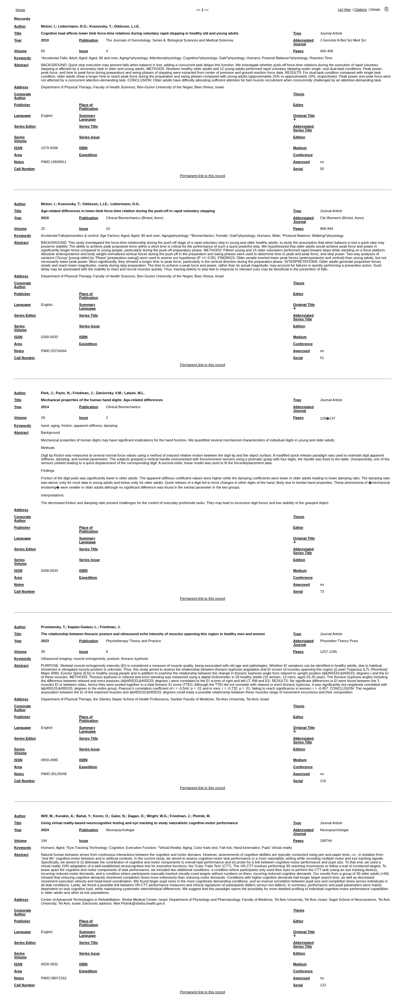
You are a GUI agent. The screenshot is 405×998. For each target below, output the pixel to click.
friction (66, 425)
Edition (299, 137)
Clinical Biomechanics (123, 407)
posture (113, 658)
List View (344, 9)
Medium (300, 148)
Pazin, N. (63, 393)
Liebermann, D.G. (72, 26)
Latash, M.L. (134, 393)
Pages (298, 51)
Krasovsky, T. (101, 26)
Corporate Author (22, 96)
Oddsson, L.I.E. (127, 26)
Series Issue (89, 137)
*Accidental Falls (54, 58)
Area (18, 155)
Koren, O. (101, 816)
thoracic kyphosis (134, 658)
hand (45, 425)
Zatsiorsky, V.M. (109, 393)
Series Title (88, 126)
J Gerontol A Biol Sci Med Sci (343, 40)
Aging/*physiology (134, 58)
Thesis (298, 94)
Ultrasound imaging (56, 658)
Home (20, 10)
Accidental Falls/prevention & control (69, 235)
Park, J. (47, 393)
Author (20, 26)
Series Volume (20, 139)
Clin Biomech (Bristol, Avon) (342, 218)
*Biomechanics (202, 235)
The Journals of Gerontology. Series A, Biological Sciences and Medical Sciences (170, 40)
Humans (253, 58)
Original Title (304, 115)
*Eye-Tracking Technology (86, 848)
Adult (73, 58)
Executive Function (141, 848)
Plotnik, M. (201, 816)
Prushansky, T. (53, 627)
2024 (45, 830)
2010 (45, 40)
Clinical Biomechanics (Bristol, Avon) (134, 218)
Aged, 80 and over (103, 58)
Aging (187, 848)
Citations (360, 9)
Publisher (22, 105)
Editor (298, 105)
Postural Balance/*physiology (285, 58)
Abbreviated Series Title (303, 128)
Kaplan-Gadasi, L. (83, 627)
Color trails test (206, 848)
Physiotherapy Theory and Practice (133, 641)
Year (18, 40)
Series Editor (25, 126)
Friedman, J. (83, 393)
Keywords (22, 58)
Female (221, 235)
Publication (88, 40)
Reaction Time (321, 58)
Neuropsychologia (120, 830)
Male (276, 235)
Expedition (88, 155)
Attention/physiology (165, 58)
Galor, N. (118, 816)
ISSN (18, 148)
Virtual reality (281, 848)
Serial (298, 169)
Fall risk (226, 848)
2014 (45, 407)
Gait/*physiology (232, 58)
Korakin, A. (65, 816)
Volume (20, 51)
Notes (19, 162)
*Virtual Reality (169, 848)
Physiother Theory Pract (339, 641)
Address (21, 87)
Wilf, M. (47, 816)
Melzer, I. (48, 26)
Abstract (21, 65)
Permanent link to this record (202, 176)
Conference (303, 155)
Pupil (266, 848)
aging (55, 425)
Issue (83, 51)
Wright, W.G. (156, 816)
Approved (301, 162)
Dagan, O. (136, 816)
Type (297, 33)
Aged (83, 58)
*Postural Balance (296, 235)
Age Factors (109, 235)
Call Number (24, 169)
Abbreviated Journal (303, 42)
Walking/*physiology (328, 235)
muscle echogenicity (89, 658)
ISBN (83, 148)
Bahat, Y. (83, 816)
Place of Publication (88, 107)
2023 (45, 641)
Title (18, 33)
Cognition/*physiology (200, 58)
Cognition (116, 848)
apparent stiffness (88, 425)
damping (110, 425)
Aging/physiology (175, 235)
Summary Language (87, 117)
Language (22, 115)
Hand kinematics (247, 848)
